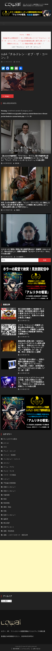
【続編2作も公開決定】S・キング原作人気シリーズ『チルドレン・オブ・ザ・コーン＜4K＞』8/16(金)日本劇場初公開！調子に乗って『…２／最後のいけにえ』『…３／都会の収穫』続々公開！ (9, 96)
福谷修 (18, 62)
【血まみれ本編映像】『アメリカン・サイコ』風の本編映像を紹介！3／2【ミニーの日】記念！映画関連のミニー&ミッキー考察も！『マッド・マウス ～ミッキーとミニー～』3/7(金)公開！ (24, 158)
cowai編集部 (19, 257)
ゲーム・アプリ (8, 467)
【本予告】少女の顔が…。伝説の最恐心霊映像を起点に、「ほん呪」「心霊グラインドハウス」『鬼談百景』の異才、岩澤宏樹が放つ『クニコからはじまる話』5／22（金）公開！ (31, 364)
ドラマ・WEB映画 (9, 475)
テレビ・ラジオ (8, 471)
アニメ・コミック (9, 451)
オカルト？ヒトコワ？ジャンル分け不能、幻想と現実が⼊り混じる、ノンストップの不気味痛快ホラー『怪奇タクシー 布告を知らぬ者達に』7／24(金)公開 (31, 382)
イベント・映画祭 (9, 455)
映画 (5, 499)
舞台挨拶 (6, 523)
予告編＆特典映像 (9, 483)
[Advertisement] (26, 566)
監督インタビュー (9, 515)
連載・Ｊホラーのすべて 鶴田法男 (15, 535)
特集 (5, 511)
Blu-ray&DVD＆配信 (10, 439)
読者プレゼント (8, 527)
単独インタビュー (9, 491)
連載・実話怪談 (8, 531)
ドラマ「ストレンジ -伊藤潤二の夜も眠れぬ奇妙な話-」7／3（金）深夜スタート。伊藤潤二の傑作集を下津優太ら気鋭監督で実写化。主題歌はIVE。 (31, 329)
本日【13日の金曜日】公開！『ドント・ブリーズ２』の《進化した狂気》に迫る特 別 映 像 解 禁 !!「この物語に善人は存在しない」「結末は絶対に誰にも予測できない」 (25, 205)
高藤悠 (18, 210)
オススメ (6, 463)
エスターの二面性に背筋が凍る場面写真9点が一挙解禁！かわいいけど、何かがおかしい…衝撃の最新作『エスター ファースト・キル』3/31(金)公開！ (26, 251)
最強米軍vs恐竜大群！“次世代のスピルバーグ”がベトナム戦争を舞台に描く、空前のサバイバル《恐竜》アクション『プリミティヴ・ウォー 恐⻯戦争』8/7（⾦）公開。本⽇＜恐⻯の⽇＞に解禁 (31, 346)
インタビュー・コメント (11, 459)
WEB (5, 447)
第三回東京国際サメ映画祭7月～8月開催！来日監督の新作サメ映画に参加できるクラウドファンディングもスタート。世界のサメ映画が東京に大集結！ (31, 313)
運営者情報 (16, 649)
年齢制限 (6, 495)
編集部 (5, 519)
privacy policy (26, 649)
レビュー (6, 479)
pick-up (6, 443)
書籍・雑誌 (7, 507)
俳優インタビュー (9, 487)
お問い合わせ (36, 649)
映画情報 (6, 503)
